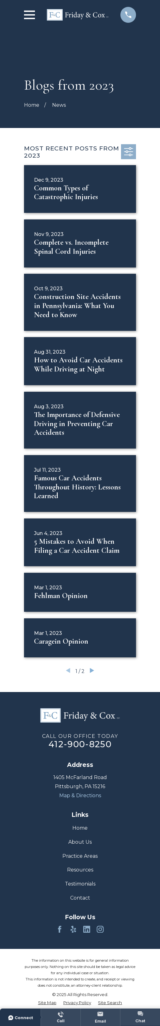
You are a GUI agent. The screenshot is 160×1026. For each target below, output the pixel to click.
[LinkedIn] (86, 929)
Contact (80, 898)
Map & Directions (80, 795)
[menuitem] (47, 1003)
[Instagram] (100, 929)
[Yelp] (73, 929)
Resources (80, 870)
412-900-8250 (80, 744)
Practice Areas (80, 856)
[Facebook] (59, 929)
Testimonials (80, 884)
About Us (80, 842)
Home (80, 828)
